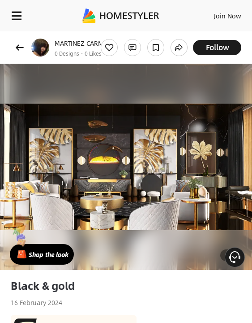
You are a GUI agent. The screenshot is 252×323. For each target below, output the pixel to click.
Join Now (227, 16)
